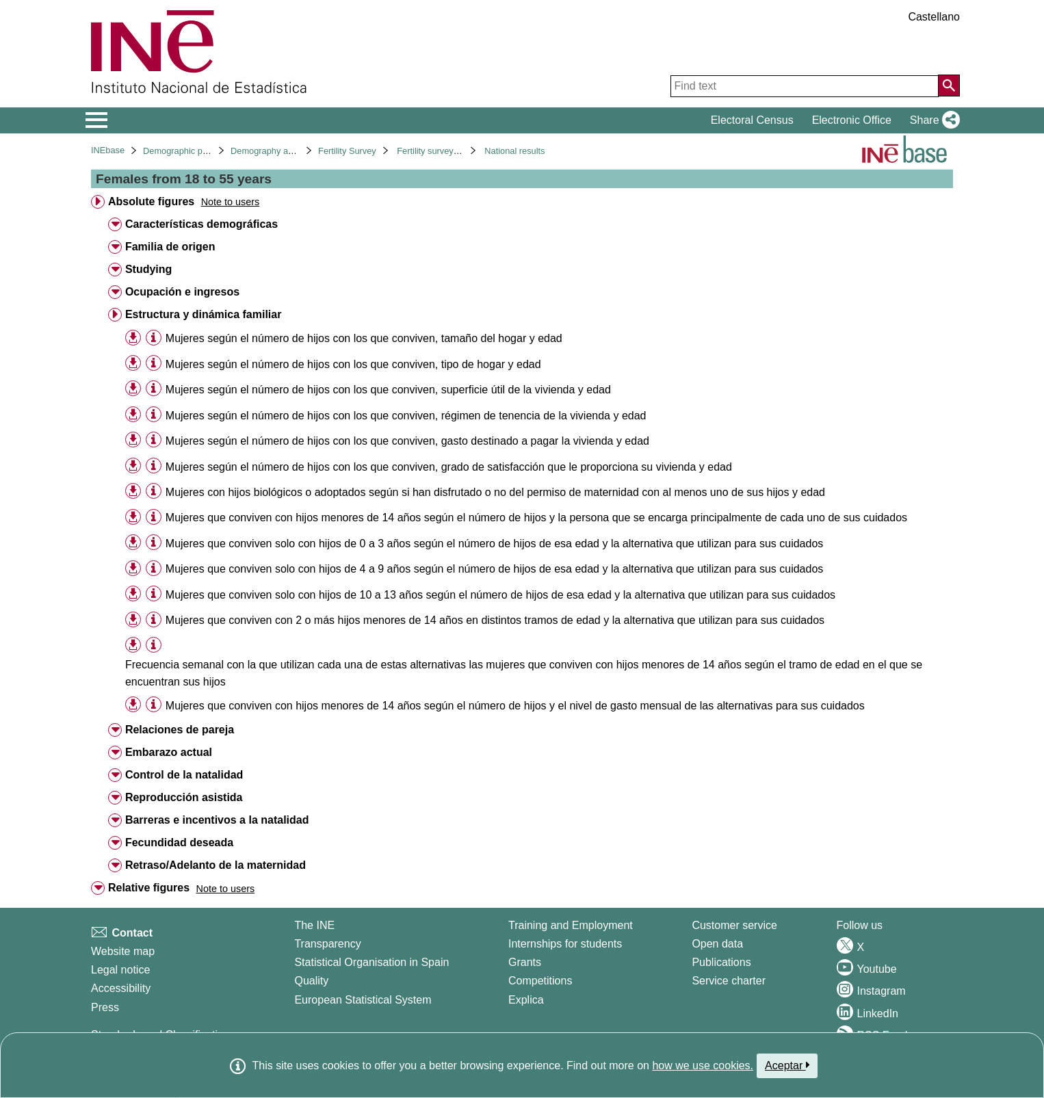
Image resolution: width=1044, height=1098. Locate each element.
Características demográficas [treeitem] (201, 224)
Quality (311, 980)
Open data (717, 944)
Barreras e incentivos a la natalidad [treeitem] (217, 820)
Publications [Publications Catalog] (721, 962)
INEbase (108, 150)
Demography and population (286, 151)
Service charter (729, 980)
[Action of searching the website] (949, 85)
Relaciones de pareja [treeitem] (179, 729)
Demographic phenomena (193, 151)
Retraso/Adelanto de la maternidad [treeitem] (215, 865)
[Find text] (804, 86)
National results (514, 151)
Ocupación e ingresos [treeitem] (182, 292)
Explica (526, 1000)
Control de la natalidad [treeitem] (184, 775)
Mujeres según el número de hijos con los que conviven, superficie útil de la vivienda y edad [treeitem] (388, 389)
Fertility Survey (347, 151)
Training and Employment (570, 925)
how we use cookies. (702, 1065)
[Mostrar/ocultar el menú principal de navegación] (96, 120)
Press (105, 1007)
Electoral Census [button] (752, 120)
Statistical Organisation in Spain (371, 962)
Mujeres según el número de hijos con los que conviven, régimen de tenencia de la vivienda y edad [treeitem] (406, 415)
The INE (314, 925)
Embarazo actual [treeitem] (168, 752)
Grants (524, 962)
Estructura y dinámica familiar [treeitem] (203, 314)
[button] (932, 120)
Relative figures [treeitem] (149, 887)
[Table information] (153, 337)
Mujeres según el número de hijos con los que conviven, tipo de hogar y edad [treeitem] (353, 364)
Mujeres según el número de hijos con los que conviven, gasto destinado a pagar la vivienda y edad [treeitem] (407, 441)
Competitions (540, 980)
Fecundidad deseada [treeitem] (179, 842)
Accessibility (121, 988)
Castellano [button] (934, 17)
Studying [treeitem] (148, 269)
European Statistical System (362, 1000)
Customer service (734, 925)
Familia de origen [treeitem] (170, 246)
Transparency (327, 944)
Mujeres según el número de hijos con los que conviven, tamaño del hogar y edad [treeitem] (364, 338)
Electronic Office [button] (851, 120)
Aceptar (787, 1065)
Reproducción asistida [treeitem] (184, 797)
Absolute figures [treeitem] (151, 201)
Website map (123, 951)
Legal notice (120, 970)
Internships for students (565, 944)
